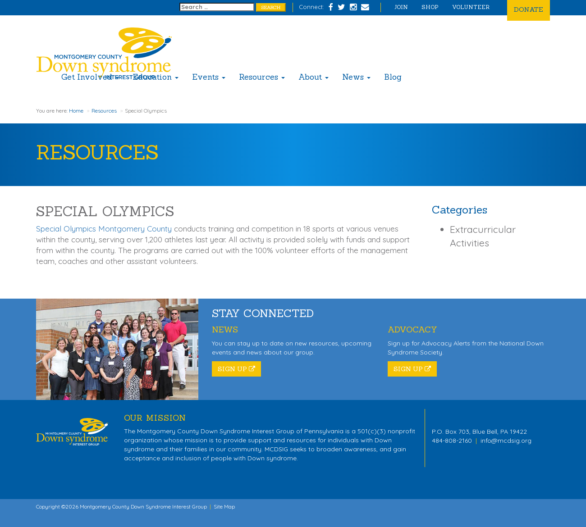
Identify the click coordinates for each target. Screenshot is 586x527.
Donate (528, 9)
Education (156, 77)
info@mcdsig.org (506, 440)
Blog (393, 77)
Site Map (224, 506)
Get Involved (90, 77)
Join (401, 7)
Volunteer (471, 7)
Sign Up (236, 369)
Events (208, 77)
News (356, 77)
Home (76, 110)
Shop (430, 7)
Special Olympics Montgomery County (104, 228)
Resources (262, 77)
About (313, 77)
